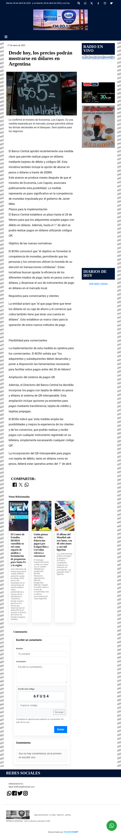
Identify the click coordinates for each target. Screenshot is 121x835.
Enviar (60, 729)
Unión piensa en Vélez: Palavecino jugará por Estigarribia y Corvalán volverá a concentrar (41, 545)
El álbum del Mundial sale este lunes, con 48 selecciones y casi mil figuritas (64, 542)
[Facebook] (98, 3)
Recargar (59, 712)
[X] (91, 3)
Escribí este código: (26, 689)
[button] (78, 3)
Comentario (21, 661)
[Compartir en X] (20, 485)
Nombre (19, 649)
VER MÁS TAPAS (98, 284)
